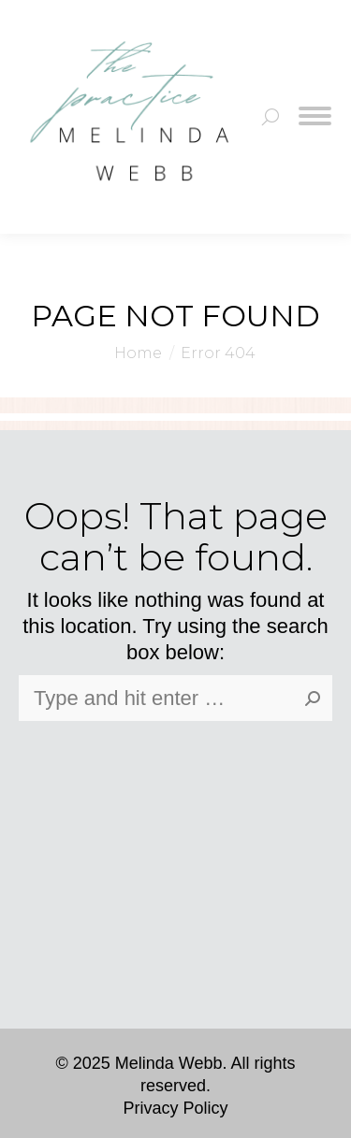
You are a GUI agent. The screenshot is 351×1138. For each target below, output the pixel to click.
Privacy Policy (175, 1108)
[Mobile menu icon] (315, 117)
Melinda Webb (169, 1063)
